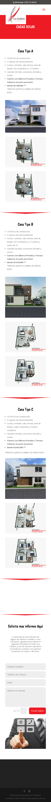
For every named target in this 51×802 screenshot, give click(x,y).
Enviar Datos (37, 710)
